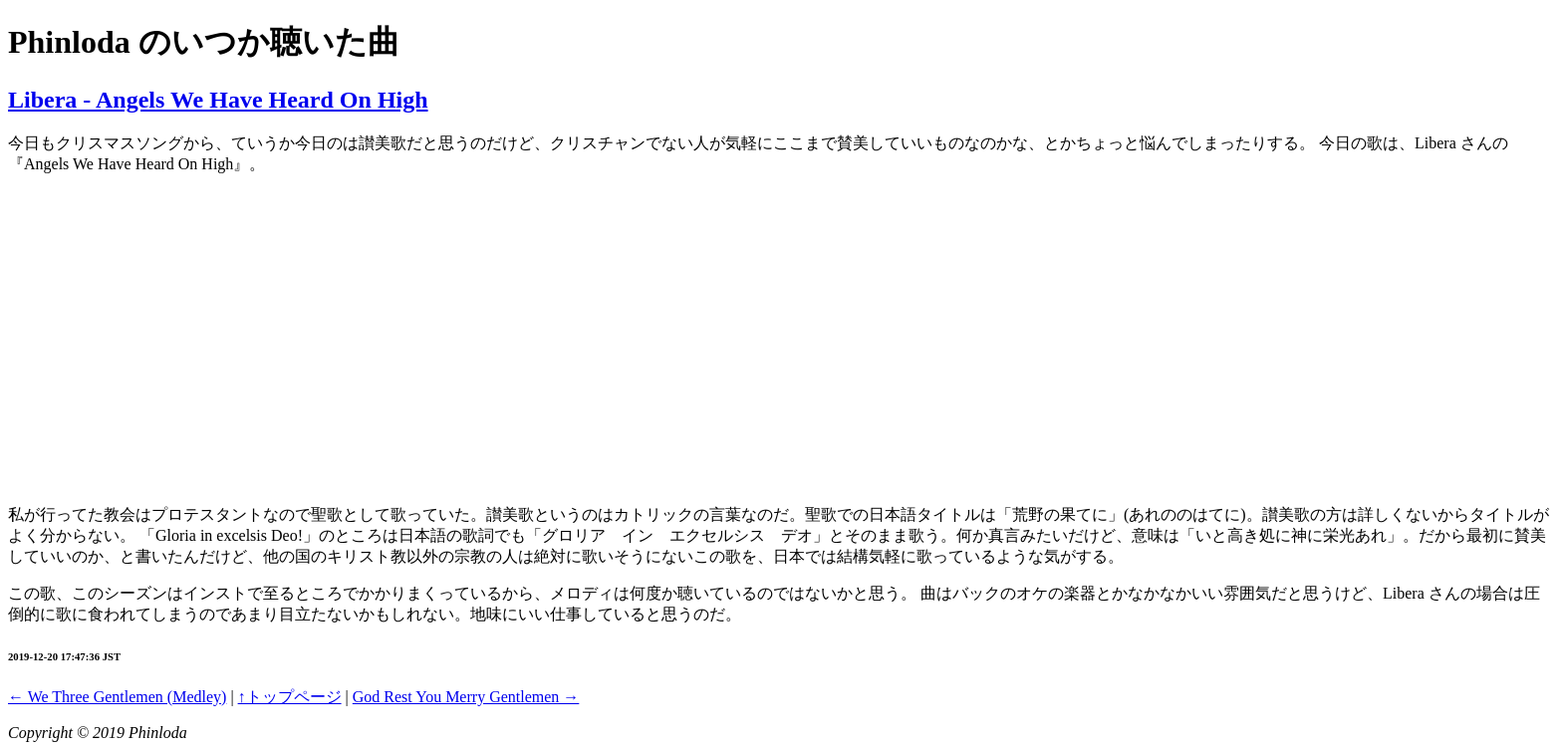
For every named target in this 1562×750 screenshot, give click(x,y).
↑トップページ (290, 696)
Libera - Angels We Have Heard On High (218, 100)
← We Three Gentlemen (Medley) (117, 696)
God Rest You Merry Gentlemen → (466, 696)
